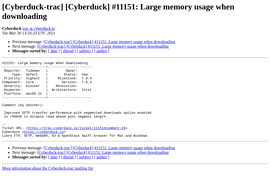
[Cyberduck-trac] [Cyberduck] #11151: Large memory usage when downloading (109, 42)
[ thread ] (68, 51)
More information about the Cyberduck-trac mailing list (47, 183)
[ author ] (101, 51)
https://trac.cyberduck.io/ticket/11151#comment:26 (76, 141)
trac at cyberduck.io (38, 28)
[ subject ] (85, 51)
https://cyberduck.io (44, 146)
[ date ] (54, 51)
